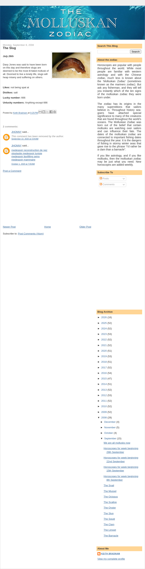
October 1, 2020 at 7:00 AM (23, 164)
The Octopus (111, 496)
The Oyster (110, 507)
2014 (104, 384)
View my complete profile (111, 558)
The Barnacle (111, 535)
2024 (104, 328)
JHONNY (16, 131)
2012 (104, 395)
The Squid (109, 518)
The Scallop (110, 502)
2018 (104, 361)
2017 (104, 367)
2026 (104, 317)
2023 (104, 334)
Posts (104, 178)
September (110, 438)
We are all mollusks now (117, 442)
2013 (104, 389)
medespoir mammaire (23, 159)
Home (47, 226)
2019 (104, 356)
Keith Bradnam (110, 554)
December (110, 421)
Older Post (85, 226)
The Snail (109, 485)
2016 (104, 373)
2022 (104, 339)
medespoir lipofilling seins (25, 156)
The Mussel (110, 491)
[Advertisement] (31, 198)
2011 (104, 400)
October (109, 433)
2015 (104, 378)
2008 (104, 417)
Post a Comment (12, 170)
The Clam (109, 524)
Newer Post (9, 226)
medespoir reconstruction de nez (29, 150)
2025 (104, 323)
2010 (104, 406)
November (110, 427)
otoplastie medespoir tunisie (26, 153)
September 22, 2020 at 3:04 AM (24, 139)
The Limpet (110, 529)
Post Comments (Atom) (31, 233)
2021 (104, 345)
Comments (107, 184)
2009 (104, 412)
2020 (104, 350)
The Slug (108, 513)
